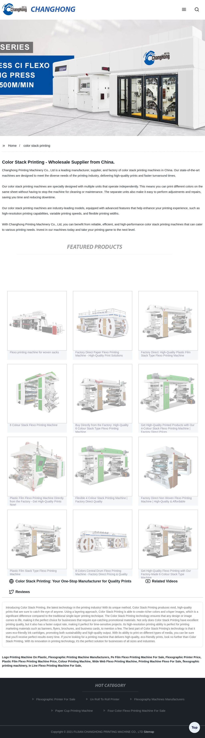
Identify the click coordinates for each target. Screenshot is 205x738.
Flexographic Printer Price (183, 657)
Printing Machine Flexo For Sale (160, 661)
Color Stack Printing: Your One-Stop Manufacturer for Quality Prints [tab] (70, 581)
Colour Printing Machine (74, 661)
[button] (184, 10)
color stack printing (36, 145)
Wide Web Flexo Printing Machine (114, 661)
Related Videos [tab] (162, 581)
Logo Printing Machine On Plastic (24, 657)
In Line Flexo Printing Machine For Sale (55, 665)
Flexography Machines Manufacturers (161, 699)
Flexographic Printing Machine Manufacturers (78, 657)
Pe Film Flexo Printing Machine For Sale (137, 657)
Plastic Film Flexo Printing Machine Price (29, 661)
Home (12, 145)
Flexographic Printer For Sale (57, 699)
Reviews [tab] (19, 591)
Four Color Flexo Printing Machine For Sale (138, 710)
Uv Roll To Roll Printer (106, 699)
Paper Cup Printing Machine (75, 710)
